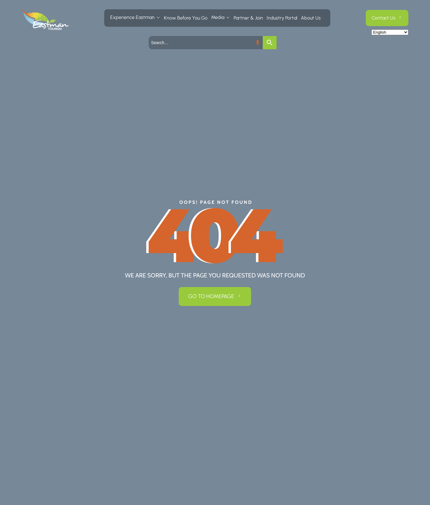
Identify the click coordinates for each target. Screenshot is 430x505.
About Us (311, 18)
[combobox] (206, 42)
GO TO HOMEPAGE (211, 296)
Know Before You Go (185, 18)
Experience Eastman (132, 17)
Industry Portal (282, 18)
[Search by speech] (258, 43)
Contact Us (383, 18)
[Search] (270, 42)
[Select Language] (389, 32)
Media (217, 17)
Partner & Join (248, 18)
